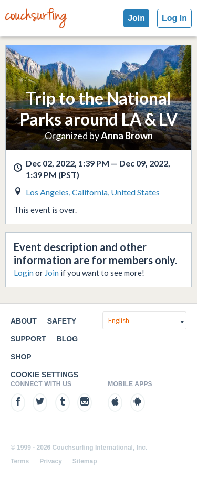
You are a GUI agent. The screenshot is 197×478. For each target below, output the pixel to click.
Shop (21, 356)
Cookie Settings (44, 374)
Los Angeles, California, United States (93, 192)
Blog (67, 339)
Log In (174, 18)
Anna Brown (127, 135)
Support (28, 339)
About (24, 321)
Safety (61, 321)
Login (24, 272)
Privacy (50, 461)
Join (136, 18)
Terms (20, 461)
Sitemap (84, 461)
